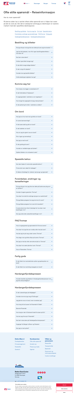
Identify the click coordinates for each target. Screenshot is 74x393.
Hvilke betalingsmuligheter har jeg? (34, 77)
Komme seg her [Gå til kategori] (31, 31)
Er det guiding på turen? (34, 144)
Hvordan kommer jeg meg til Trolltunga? (34, 296)
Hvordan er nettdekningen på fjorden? (34, 148)
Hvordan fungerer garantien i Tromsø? (34, 192)
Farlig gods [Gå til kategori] (49, 34)
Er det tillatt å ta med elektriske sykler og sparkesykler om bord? (34, 262)
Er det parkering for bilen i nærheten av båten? (34, 105)
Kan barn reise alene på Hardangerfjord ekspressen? (34, 320)
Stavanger (37, 3)
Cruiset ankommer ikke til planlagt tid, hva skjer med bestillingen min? (34, 209)
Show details (60, 390)
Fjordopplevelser (19, 341)
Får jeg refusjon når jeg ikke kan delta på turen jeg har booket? (34, 47)
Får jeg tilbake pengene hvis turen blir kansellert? (34, 204)
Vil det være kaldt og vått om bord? (34, 124)
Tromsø (53, 3)
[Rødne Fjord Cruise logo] (9, 3)
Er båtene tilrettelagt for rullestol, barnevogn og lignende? (34, 172)
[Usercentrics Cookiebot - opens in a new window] (7, 391)
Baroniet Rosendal (34, 308)
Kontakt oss (33, 344)
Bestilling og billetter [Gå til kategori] (20, 31)
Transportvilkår (49, 346)
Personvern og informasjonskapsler (50, 352)
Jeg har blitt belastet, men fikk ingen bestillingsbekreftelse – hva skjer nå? (34, 52)
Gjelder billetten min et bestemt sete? (34, 152)
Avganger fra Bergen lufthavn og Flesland (34, 324)
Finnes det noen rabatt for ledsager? (34, 168)
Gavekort (17, 349)
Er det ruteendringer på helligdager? (34, 292)
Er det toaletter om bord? (34, 128)
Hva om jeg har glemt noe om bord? (34, 132)
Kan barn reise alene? (34, 57)
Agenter (32, 349)
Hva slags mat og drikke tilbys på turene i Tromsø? (34, 237)
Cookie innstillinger (50, 356)
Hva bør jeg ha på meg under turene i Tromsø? (34, 233)
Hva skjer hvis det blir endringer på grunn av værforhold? (34, 196)
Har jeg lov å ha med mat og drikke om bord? (34, 116)
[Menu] (69, 3)
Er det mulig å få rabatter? (34, 69)
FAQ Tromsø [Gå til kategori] (41, 34)
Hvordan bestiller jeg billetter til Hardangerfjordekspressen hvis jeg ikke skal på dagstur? (34, 279)
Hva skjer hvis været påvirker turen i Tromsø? (34, 245)
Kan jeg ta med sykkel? (34, 328)
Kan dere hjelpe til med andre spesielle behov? (34, 164)
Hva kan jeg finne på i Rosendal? (34, 316)
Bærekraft (47, 348)
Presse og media (34, 347)
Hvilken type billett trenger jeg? (34, 61)
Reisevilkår (48, 343)
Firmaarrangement (20, 344)
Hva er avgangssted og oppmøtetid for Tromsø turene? (34, 225)
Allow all (64, 377)
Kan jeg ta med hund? (34, 140)
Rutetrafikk (18, 347)
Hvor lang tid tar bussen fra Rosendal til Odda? (34, 304)
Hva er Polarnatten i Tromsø (34, 249)
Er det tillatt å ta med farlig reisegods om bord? (34, 267)
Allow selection (64, 381)
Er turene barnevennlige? (34, 120)
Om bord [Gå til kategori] (39, 31)
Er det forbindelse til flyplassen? (34, 93)
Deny (64, 385)
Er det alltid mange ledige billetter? (34, 65)
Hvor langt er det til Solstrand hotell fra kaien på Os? (34, 312)
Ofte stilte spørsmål (35, 341)
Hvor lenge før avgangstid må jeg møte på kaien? (34, 101)
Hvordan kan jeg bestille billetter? (34, 73)
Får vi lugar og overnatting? (34, 136)
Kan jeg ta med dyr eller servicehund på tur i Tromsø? (34, 241)
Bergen (46, 3)
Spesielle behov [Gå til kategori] (47, 31)
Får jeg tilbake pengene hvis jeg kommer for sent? (34, 200)
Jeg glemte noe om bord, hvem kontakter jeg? (34, 300)
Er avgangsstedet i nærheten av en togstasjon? (34, 97)
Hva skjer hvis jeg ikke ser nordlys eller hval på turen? (34, 229)
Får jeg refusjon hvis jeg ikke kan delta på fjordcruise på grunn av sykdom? (34, 187)
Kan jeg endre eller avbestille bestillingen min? (34, 214)
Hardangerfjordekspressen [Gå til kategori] (22, 37)
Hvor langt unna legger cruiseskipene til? (34, 89)
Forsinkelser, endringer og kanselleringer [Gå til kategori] (26, 34)
